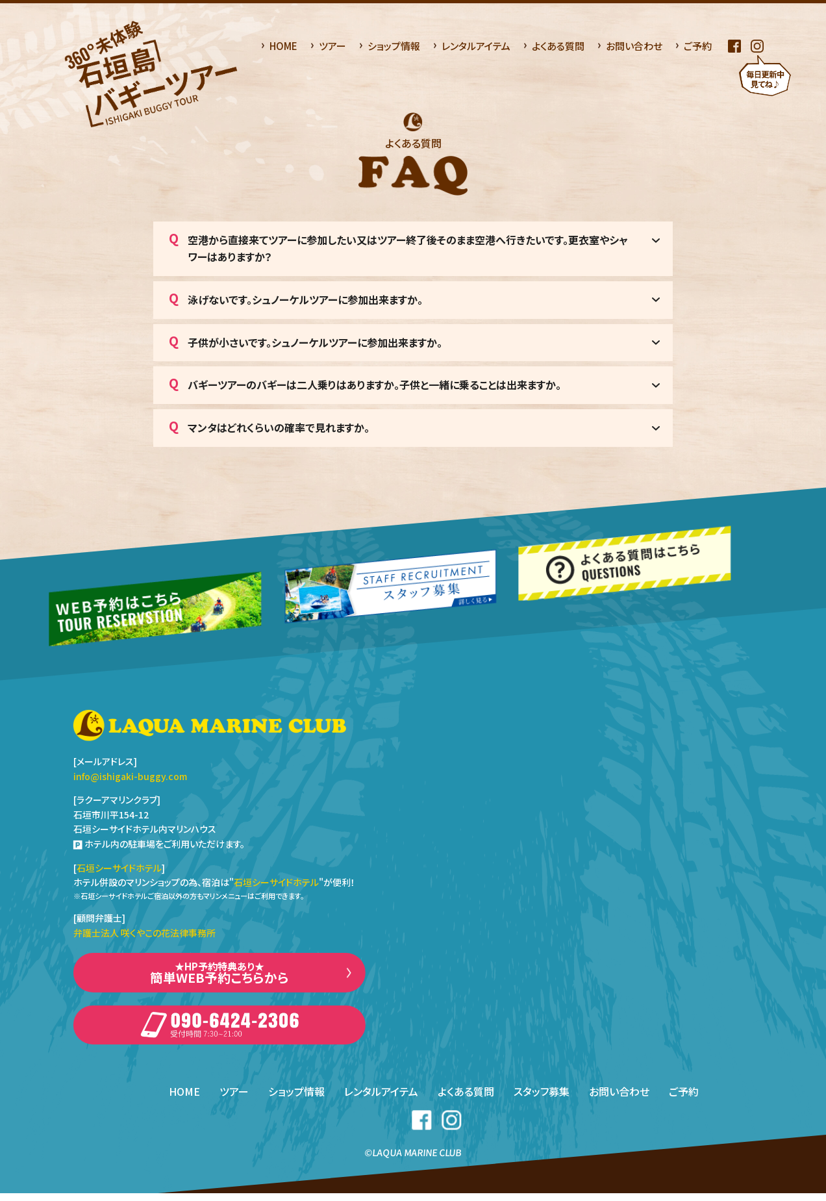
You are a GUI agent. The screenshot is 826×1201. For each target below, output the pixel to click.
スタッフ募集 (542, 1099)
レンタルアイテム (476, 46)
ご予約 (698, 46)
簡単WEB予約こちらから (219, 975)
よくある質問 (558, 46)
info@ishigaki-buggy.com (130, 776)
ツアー (332, 46)
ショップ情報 (394, 46)
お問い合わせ (634, 46)
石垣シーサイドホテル (119, 867)
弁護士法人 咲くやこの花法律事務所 (144, 932)
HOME (283, 46)
